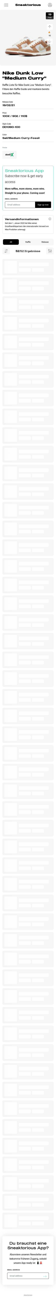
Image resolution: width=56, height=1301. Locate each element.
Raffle (27, 242)
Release (45, 242)
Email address (11, 199)
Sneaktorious (28, 5)
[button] (6, 5)
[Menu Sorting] (6, 251)
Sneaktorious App (24, 170)
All (11, 242)
